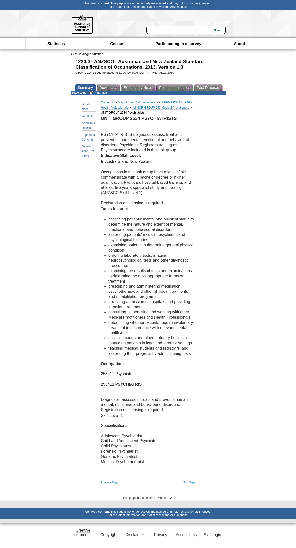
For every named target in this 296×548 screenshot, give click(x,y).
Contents (88, 116)
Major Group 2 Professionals (137, 102)
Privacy (160, 535)
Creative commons (82, 532)
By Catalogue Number (88, 54)
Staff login (212, 535)
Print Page (98, 92)
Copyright (108, 535)
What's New (86, 107)
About (239, 44)
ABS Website (178, 7)
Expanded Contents (88, 137)
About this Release (88, 125)
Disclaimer (134, 535)
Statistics (56, 44)
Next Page (189, 482)
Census (117, 44)
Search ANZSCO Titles (88, 151)
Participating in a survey (178, 44)
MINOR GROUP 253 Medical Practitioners (161, 107)
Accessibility (186, 535)
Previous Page (109, 482)
